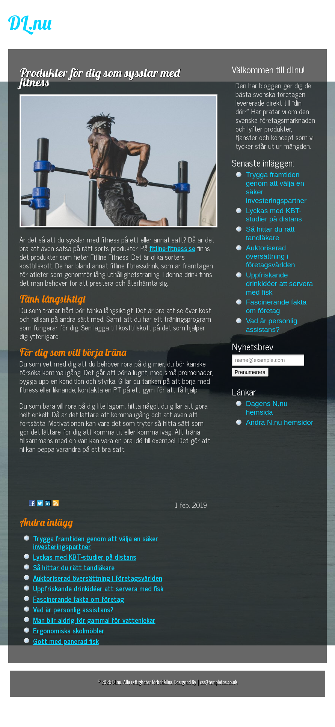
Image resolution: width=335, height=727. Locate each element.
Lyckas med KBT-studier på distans (84, 556)
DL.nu (29, 23)
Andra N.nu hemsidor (280, 422)
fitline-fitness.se (172, 248)
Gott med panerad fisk (66, 641)
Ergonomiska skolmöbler (68, 630)
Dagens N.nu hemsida (267, 408)
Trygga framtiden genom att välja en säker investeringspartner (95, 542)
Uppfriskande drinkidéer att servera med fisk (98, 588)
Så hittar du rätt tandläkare (74, 567)
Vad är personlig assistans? (73, 609)
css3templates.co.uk (218, 682)
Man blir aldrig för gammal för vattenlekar (94, 620)
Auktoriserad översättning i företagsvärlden (97, 577)
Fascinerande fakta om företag (78, 598)
